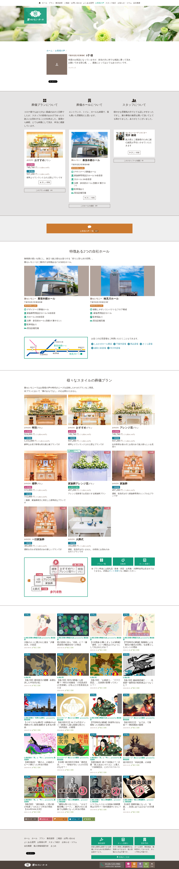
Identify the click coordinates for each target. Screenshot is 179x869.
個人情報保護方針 (41, 846)
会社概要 (136, 3)
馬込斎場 (133, 344)
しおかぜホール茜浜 (101, 344)
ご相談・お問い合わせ (73, 3)
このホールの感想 (89, 206)
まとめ (53, 846)
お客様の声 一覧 (89, 228)
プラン (51, 3)
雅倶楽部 (59, 3)
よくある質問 (88, 3)
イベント (60, 819)
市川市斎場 (113, 348)
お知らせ (45, 819)
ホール (44, 3)
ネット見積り (114, 571)
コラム (75, 819)
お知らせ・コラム (125, 3)
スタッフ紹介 (111, 3)
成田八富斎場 (98, 348)
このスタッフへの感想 (134, 161)
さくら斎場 (146, 344)
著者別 (89, 819)
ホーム (50, 51)
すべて (31, 819)
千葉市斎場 (119, 344)
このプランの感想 (44, 190)
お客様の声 (99, 3)
